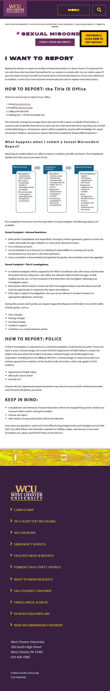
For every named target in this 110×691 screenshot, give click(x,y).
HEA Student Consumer (32, 591)
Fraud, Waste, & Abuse (31, 602)
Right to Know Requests (33, 579)
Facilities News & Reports (34, 555)
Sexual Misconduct (85, 24)
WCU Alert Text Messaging (35, 521)
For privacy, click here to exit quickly (94, 39)
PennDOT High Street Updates (37, 567)
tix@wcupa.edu (24, 107)
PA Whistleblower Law (31, 614)
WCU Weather (24, 533)
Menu (73, 10)
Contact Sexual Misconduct (55, 42)
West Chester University (17, 24)
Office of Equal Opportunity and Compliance (52, 24)
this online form (22, 104)
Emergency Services (30, 544)
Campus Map (24, 510)
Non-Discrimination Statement (38, 625)
